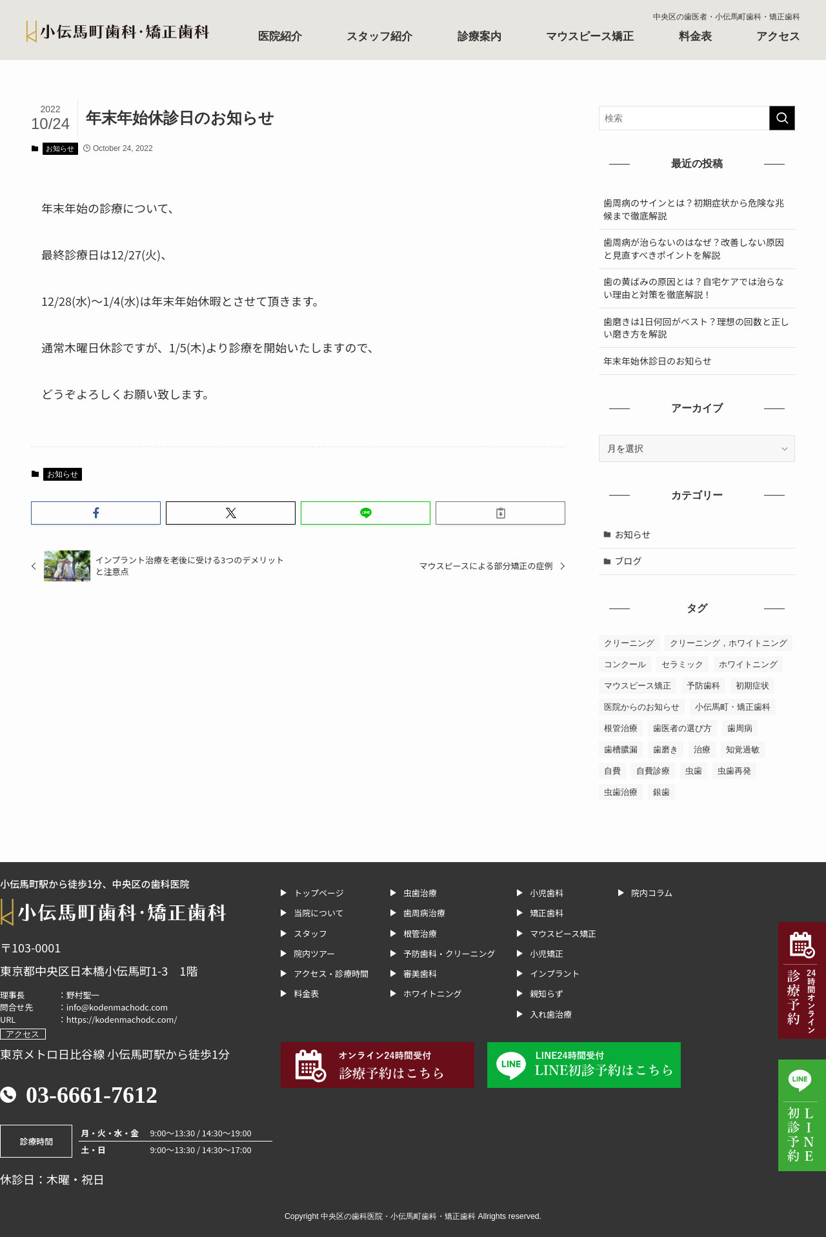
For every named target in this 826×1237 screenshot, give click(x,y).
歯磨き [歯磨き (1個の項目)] (665, 749)
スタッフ (310, 933)
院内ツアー (314, 953)
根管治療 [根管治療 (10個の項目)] (621, 728)
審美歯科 (420, 973)
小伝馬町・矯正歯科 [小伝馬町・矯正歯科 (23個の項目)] (733, 707)
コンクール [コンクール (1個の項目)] (625, 664)
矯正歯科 (546, 913)
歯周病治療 (424, 913)
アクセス (778, 36)
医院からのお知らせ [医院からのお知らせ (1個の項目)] (642, 707)
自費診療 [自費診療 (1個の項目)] (653, 771)
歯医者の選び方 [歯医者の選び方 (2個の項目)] (682, 728)
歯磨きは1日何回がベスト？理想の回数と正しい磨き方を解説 (696, 328)
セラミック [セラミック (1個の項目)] (682, 664)
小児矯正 (546, 953)
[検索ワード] (697, 118)
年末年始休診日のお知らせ (657, 360)
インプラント (554, 973)
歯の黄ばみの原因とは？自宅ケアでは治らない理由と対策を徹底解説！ (693, 288)
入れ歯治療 (551, 1014)
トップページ (318, 893)
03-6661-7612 (91, 1095)
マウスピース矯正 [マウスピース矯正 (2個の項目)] (637, 685)
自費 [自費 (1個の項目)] (612, 771)
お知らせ (60, 148)
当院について (318, 913)
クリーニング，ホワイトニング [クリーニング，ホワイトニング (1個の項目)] (728, 643)
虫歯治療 (420, 893)
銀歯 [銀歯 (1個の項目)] (661, 792)
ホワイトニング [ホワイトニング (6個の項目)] (748, 664)
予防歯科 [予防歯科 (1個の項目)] (703, 685)
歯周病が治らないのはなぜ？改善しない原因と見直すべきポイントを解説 (693, 248)
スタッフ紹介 (379, 36)
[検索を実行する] (782, 118)
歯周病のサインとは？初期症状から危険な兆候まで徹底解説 (693, 209)
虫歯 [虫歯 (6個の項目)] (693, 771)
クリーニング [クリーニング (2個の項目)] (629, 643)
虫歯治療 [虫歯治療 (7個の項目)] (621, 792)
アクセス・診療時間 (331, 973)
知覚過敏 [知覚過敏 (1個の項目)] (743, 749)
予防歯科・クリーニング (449, 953)
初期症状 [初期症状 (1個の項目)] (752, 685)
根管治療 (420, 933)
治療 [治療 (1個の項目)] (702, 749)
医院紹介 (280, 36)
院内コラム (651, 893)
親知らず (546, 993)
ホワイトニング (432, 993)
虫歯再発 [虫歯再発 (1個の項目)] (734, 771)
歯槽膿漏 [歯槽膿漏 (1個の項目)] (621, 749)
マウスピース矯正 (590, 36)
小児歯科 (546, 893)
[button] (96, 513)
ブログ (628, 560)
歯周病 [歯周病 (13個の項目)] (739, 728)
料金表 (695, 36)
